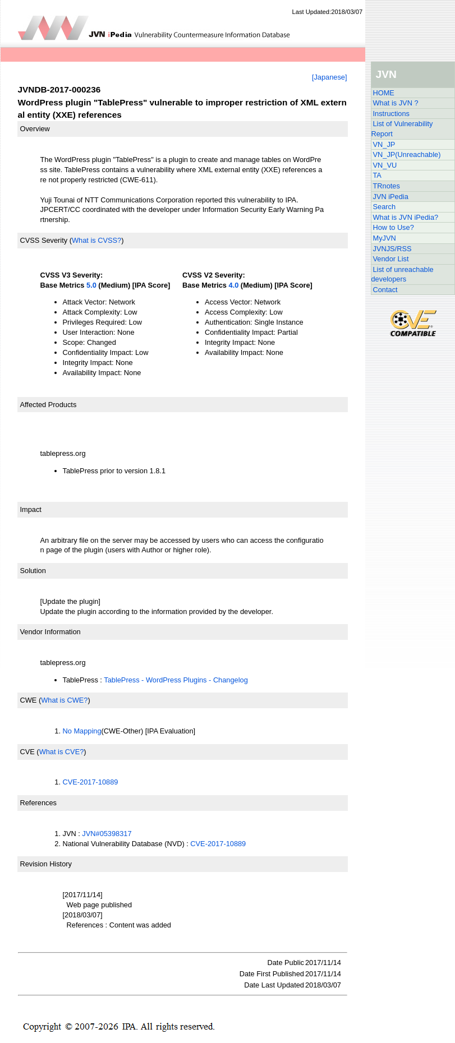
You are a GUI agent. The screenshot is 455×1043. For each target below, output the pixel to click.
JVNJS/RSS (392, 248)
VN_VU (385, 165)
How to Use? (393, 227)
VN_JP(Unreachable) (407, 154)
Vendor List (391, 259)
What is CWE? (64, 700)
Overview (35, 128)
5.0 (91, 285)
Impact (31, 509)
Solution (33, 570)
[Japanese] (329, 77)
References (38, 803)
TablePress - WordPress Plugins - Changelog (176, 680)
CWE (28, 700)
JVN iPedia (390, 196)
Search (384, 206)
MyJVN (384, 238)
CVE (27, 751)
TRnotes (386, 186)
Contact (385, 289)
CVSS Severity (44, 240)
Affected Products (48, 404)
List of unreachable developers (402, 274)
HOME (383, 93)
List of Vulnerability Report (402, 128)
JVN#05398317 (106, 833)
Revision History (46, 864)
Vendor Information (50, 631)
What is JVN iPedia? (406, 217)
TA (377, 175)
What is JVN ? (396, 103)
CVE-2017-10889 (90, 782)
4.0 (234, 285)
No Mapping (82, 731)
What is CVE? (61, 751)
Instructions (391, 113)
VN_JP (384, 144)
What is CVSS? (96, 240)
